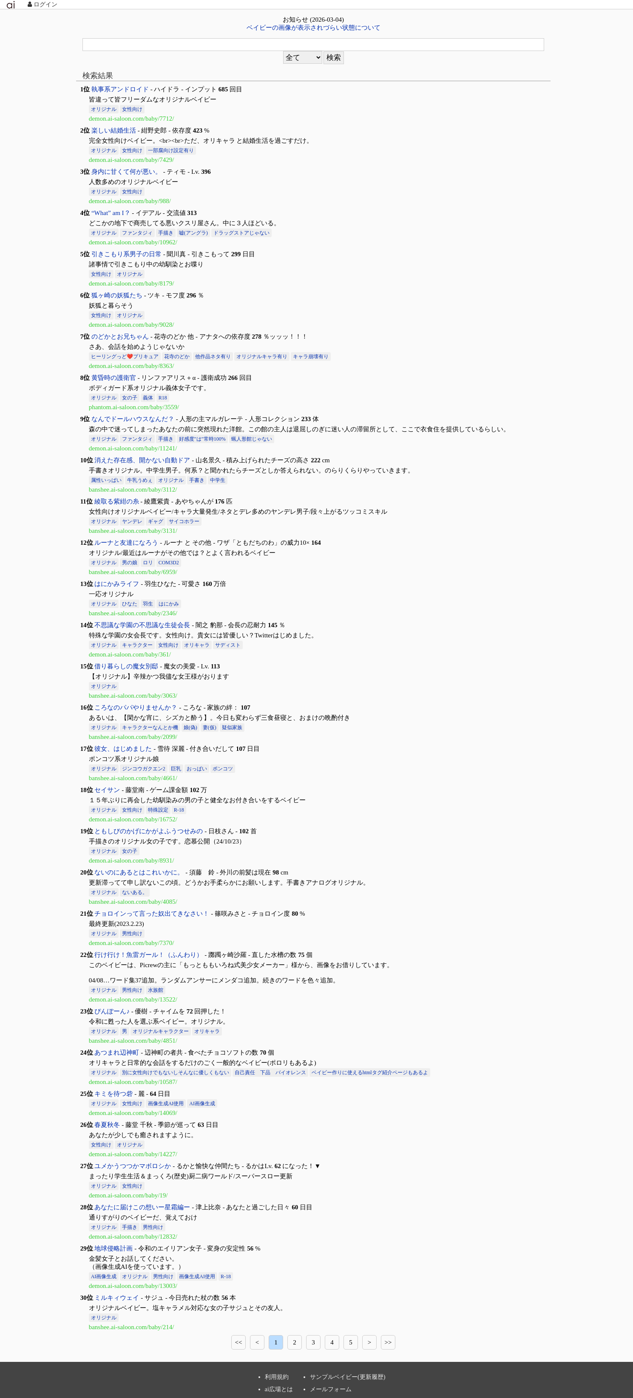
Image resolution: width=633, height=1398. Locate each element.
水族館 (155, 990)
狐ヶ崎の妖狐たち (116, 295)
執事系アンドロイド (120, 89)
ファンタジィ (137, 233)
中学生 (217, 480)
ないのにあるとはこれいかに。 (139, 872)
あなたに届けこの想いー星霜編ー (142, 1207)
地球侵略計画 (113, 1248)
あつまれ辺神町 (116, 1052)
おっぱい (197, 769)
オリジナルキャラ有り (261, 356)
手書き (196, 480)
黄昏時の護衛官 (113, 377)
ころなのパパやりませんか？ (135, 707)
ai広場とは (279, 1389)
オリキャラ (197, 645)
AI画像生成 (202, 1104)
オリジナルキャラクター (161, 1031)
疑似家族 (232, 727)
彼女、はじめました (123, 748)
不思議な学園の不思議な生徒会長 (142, 625)
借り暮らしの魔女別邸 (126, 666)
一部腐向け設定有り (171, 150)
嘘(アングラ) (193, 233)
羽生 (148, 604)
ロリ (148, 563)
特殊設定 (158, 810)
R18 (163, 398)
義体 (148, 398)
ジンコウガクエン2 (143, 769)
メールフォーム (331, 1389)
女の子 (129, 398)
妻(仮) (209, 727)
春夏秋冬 (107, 1124)
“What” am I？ (111, 212)
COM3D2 (169, 563)
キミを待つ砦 (113, 1093)
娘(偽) (190, 727)
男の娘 (129, 563)
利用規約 (277, 1376)
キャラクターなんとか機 (150, 727)
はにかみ (169, 604)
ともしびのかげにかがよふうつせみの (148, 831)
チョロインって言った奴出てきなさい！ (151, 913)
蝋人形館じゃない (251, 439)
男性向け (132, 934)
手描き (165, 233)
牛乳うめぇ (140, 480)
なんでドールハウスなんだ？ (132, 419)
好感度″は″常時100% (202, 439)
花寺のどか (177, 356)
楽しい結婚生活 (113, 130)
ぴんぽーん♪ (112, 1011)
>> (388, 1342)
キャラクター (137, 645)
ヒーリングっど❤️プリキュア (125, 356)
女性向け (132, 109)
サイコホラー (184, 521)
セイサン (107, 790)
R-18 (179, 810)
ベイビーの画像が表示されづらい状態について (313, 27)
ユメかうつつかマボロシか (132, 1166)
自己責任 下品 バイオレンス (270, 1072)
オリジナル (103, 109)
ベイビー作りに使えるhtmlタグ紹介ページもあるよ (370, 1072)
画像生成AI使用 (166, 1104)
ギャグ (155, 521)
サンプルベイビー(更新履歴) (348, 1376)
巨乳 (176, 769)
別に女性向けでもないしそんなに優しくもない (175, 1072)
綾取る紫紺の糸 (116, 501)
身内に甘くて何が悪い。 (126, 171)
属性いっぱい (106, 480)
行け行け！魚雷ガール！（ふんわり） (148, 954)
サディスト (228, 645)
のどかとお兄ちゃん (120, 336)
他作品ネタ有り (213, 356)
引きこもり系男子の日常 (126, 254)
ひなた (129, 604)
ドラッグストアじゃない (241, 233)
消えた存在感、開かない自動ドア (142, 460)
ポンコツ (223, 769)
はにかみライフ (116, 583)
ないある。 (135, 892)
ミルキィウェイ (116, 1297)
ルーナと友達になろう (126, 542)
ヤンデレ (132, 521)
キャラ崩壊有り (311, 356)
